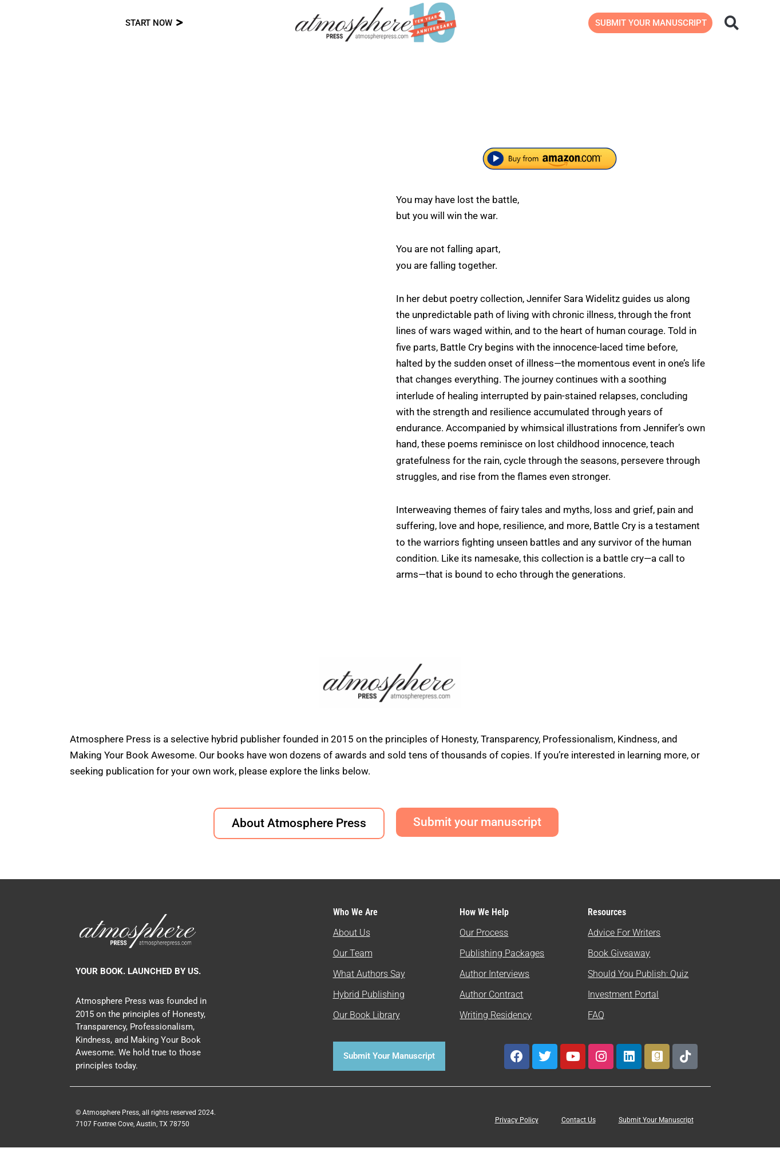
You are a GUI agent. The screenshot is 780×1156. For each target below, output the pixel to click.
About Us (351, 941)
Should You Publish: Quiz (638, 983)
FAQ (596, 1024)
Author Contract (491, 1003)
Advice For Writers (624, 941)
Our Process (484, 941)
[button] (732, 22)
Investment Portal (623, 1003)
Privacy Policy (517, 1129)
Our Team (353, 962)
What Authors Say (369, 983)
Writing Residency (496, 1024)
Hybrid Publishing (369, 1003)
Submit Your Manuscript (656, 1129)
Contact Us (578, 1129)
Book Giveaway (619, 962)
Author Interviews (494, 983)
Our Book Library (366, 1024)
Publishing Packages (502, 962)
